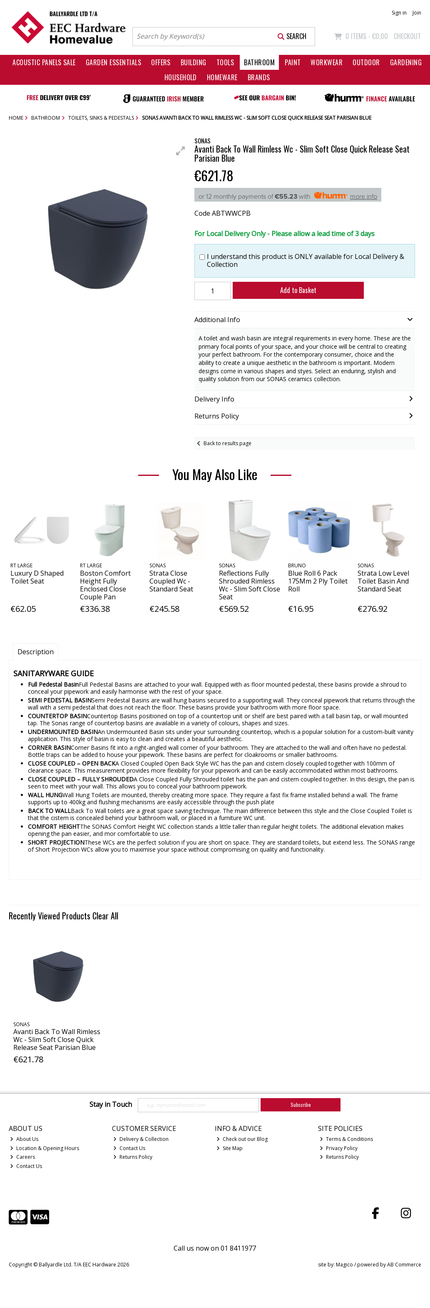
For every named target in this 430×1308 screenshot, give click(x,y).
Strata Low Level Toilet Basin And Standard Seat (383, 581)
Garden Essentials (113, 62)
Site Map (229, 1148)
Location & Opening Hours (44, 1148)
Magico (344, 1264)
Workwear (327, 62)
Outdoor (366, 62)
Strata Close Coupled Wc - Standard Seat (171, 581)
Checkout (407, 36)
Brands (259, 77)
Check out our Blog (242, 1139)
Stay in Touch (110, 1105)
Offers (161, 62)
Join (417, 12)
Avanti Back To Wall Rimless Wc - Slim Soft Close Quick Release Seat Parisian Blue (56, 1039)
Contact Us (26, 1166)
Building (193, 62)
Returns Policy (132, 1156)
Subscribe (301, 1104)
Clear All (105, 915)
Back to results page (227, 443)
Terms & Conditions (346, 1139)
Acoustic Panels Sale (44, 62)
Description (35, 651)
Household (180, 77)
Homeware (222, 77)
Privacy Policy (339, 1148)
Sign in (399, 12)
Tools (225, 62)
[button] (180, 151)
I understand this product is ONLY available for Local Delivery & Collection (305, 260)
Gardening (406, 62)
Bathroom (259, 62)
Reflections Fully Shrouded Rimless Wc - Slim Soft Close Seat (249, 585)
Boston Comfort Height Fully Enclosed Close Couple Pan (105, 585)
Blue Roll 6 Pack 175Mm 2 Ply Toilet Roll (318, 581)
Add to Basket (298, 290)
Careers (22, 1156)
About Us (24, 1139)
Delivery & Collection (141, 1139)
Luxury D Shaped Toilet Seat (37, 577)
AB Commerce (404, 1264)
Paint (293, 62)
